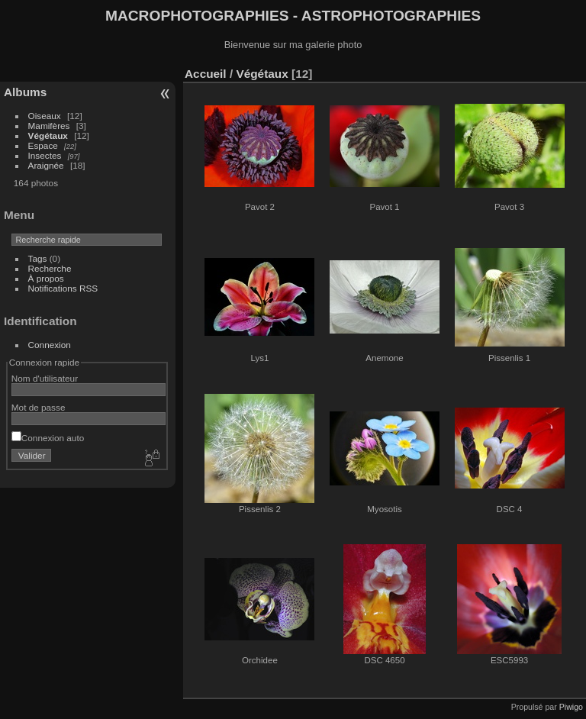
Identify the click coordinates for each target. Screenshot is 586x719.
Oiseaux (44, 116)
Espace (43, 145)
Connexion (49, 345)
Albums (25, 91)
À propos (46, 278)
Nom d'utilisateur (44, 378)
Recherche (50, 268)
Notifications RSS (63, 288)
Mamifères (49, 126)
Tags (37, 258)
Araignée (46, 165)
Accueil (206, 73)
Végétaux (48, 135)
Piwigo (571, 706)
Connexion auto (47, 438)
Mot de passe (38, 407)
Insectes (45, 155)
